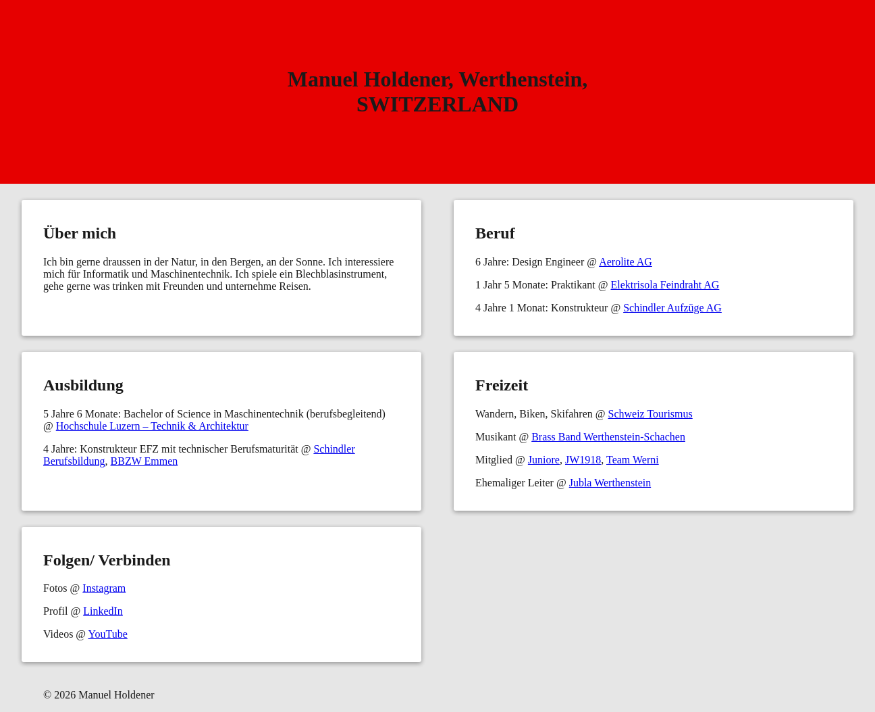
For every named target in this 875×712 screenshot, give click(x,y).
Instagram (104, 588)
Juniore (544, 459)
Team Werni (632, 459)
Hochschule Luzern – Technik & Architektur (152, 426)
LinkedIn (103, 611)
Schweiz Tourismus (650, 413)
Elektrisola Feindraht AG (664, 284)
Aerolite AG (625, 262)
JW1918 (583, 459)
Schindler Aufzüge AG (672, 307)
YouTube (108, 634)
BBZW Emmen (144, 461)
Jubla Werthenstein (610, 482)
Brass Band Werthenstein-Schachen (608, 436)
